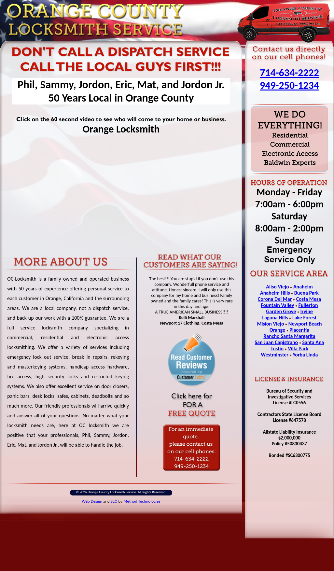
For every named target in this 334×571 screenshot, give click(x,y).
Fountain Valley (277, 305)
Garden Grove (281, 311)
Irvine (306, 311)
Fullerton (308, 305)
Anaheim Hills (275, 293)
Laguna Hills (275, 317)
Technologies (149, 501)
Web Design (92, 501)
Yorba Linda (305, 355)
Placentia (299, 330)
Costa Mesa (308, 299)
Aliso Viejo (277, 287)
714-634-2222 (289, 72)
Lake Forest (304, 317)
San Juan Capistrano (276, 342)
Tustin (277, 348)
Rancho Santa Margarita (289, 336)
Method (130, 501)
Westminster (274, 355)
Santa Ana (313, 342)
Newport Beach (305, 324)
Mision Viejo (270, 324)
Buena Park (306, 293)
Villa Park (298, 348)
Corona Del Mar (275, 299)
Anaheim (303, 287)
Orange (277, 330)
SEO (114, 501)
